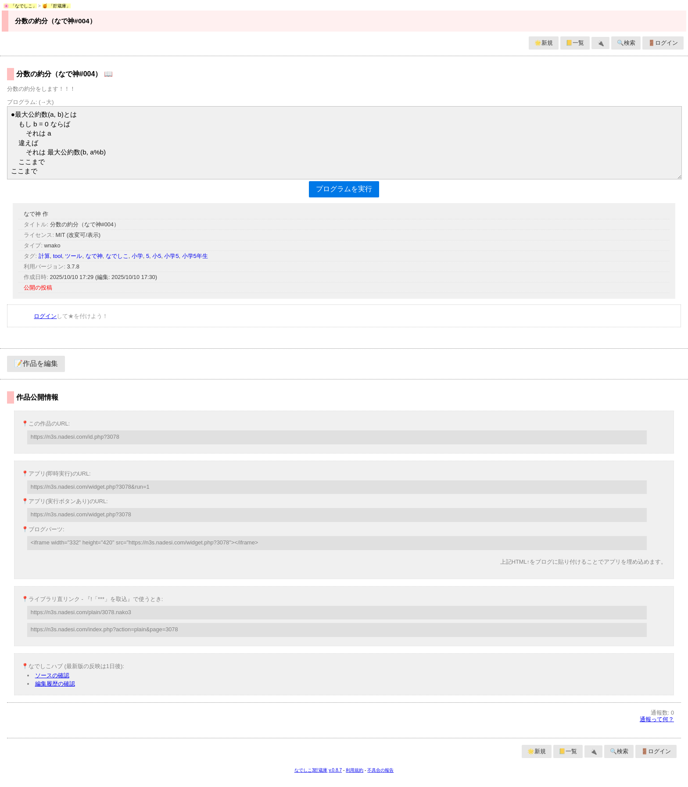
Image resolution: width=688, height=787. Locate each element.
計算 (44, 256)
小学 (137, 256)
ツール (73, 256)
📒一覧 (575, 42)
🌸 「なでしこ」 (20, 6)
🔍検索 (626, 42)
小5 (156, 256)
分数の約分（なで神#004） (55, 21)
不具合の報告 (380, 770)
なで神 (94, 256)
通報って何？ (657, 719)
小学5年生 (195, 256)
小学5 (171, 256)
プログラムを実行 (344, 189)
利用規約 (354, 770)
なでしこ (117, 256)
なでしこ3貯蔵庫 (311, 770)
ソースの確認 (52, 675)
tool (57, 256)
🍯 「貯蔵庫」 (56, 6)
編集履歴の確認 (55, 683)
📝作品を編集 (36, 363)
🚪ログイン (663, 42)
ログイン (45, 316)
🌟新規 (543, 42)
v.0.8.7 (335, 770)
